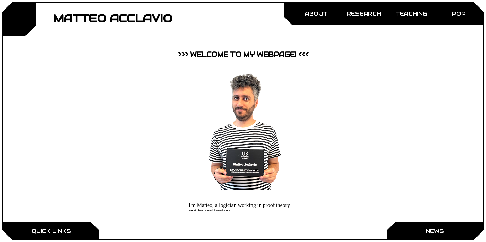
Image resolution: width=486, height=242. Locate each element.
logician (228, 205)
